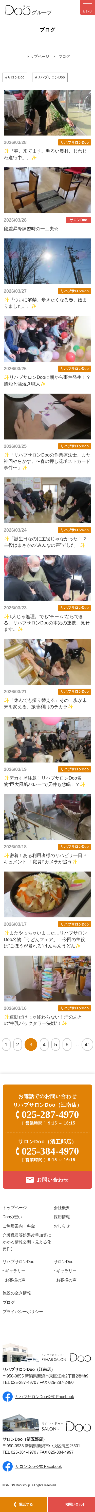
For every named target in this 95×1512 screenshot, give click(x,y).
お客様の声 (15, 1280)
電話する (26, 1504)
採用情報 (62, 1217)
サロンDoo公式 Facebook (38, 1466)
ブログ (64, 56)
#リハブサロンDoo (50, 77)
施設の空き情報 (17, 1293)
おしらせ (62, 1226)
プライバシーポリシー (23, 1311)
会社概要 (62, 1208)
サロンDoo (63, 1262)
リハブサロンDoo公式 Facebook (44, 1397)
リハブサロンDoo (18, 1262)
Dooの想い (12, 1217)
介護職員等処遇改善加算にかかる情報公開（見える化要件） (27, 1242)
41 (87, 1044)
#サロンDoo (14, 77)
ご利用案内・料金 (19, 1226)
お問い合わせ (75, 1504)
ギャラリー (15, 1271)
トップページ (37, 56)
